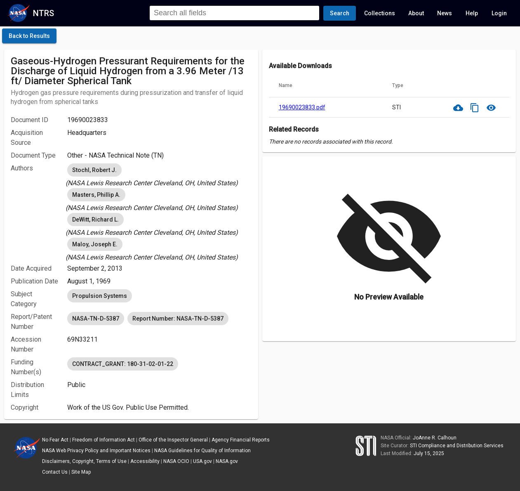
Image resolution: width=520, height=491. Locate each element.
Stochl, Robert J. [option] (94, 170)
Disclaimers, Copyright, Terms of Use (84, 461)
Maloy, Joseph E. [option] (94, 244)
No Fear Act (55, 440)
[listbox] (159, 175)
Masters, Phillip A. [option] (96, 194)
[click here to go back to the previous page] (29, 35)
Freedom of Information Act (103, 440)
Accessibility (145, 461)
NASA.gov (227, 461)
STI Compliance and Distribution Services (457, 446)
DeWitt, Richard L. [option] (95, 219)
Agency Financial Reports (241, 440)
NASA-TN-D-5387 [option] (95, 318)
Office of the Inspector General (173, 440)
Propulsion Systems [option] (99, 295)
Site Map (81, 472)
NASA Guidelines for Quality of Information (202, 450)
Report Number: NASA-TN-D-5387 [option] (177, 318)
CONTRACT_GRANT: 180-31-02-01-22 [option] (122, 364)
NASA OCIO (176, 461)
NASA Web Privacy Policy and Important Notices (96, 450)
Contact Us (55, 472)
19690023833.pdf (302, 107)
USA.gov (202, 461)
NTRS (43, 13)
